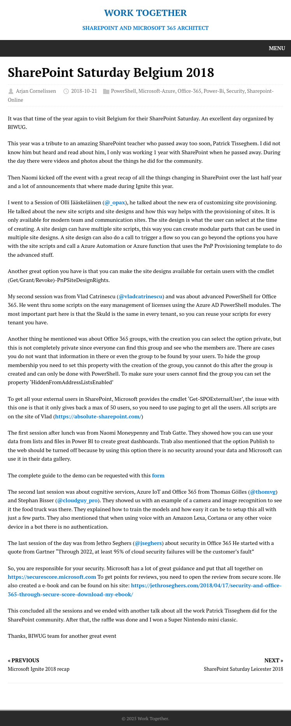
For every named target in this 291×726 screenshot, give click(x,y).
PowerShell (123, 91)
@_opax (114, 202)
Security (235, 91)
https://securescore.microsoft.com (52, 576)
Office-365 (190, 91)
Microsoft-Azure (156, 91)
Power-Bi (213, 91)
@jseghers (148, 543)
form (158, 475)
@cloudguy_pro (77, 500)
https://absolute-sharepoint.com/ (98, 416)
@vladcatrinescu (140, 296)
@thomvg (262, 491)
